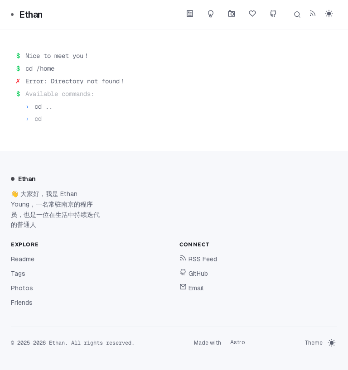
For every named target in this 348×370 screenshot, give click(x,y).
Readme (22, 259)
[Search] (297, 14)
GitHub (193, 273)
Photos (22, 288)
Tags (18, 273)
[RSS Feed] (312, 14)
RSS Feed (198, 258)
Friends (22, 302)
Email (191, 287)
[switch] (329, 13)
